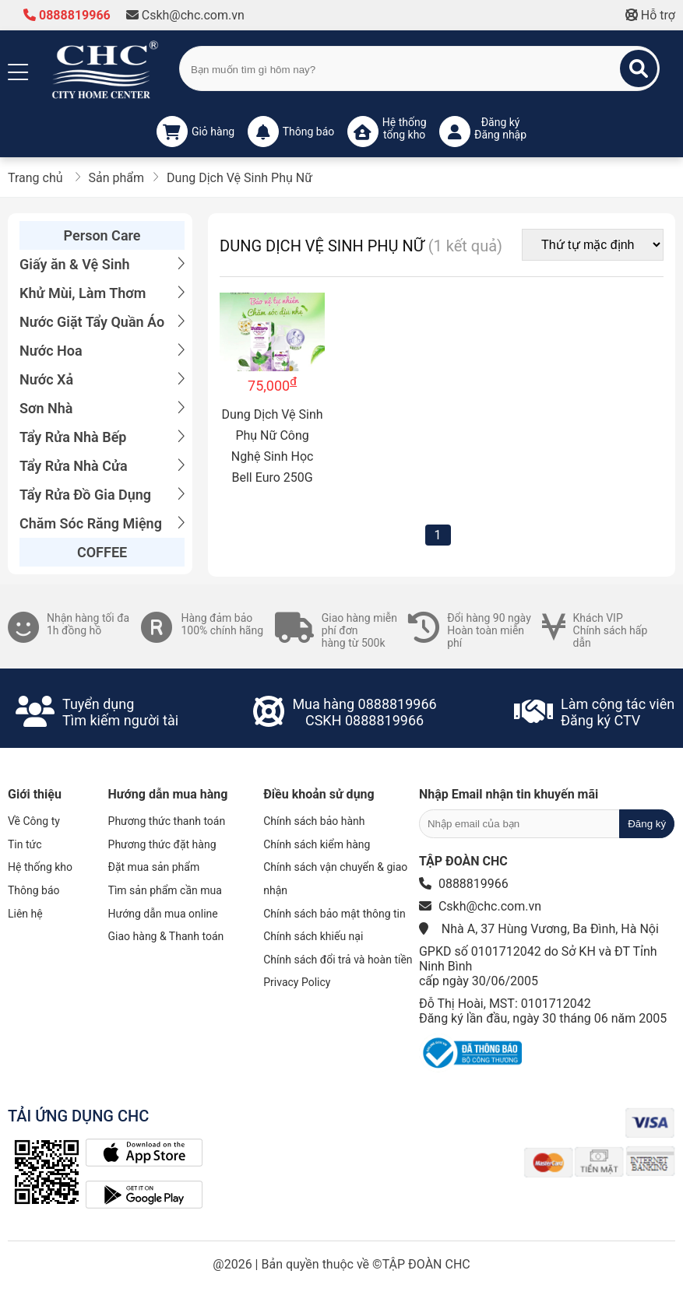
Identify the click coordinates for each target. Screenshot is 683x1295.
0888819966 (67, 15)
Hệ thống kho (40, 867)
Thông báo (34, 890)
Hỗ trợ (650, 15)
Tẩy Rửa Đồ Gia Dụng (102, 494)
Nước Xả (102, 379)
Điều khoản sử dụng (318, 794)
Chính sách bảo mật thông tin (334, 913)
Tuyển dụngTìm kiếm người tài (120, 712)
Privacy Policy (296, 982)
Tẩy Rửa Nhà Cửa (102, 466)
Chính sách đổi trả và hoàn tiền (337, 959)
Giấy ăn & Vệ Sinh (102, 264)
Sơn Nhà (102, 408)
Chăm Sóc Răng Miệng (102, 523)
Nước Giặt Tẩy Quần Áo (102, 322)
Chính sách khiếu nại (313, 936)
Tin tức (25, 844)
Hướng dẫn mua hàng (168, 794)
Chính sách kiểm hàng (316, 844)
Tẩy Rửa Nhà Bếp (102, 437)
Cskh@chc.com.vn (185, 15)
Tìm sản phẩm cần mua (165, 890)
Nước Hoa (102, 350)
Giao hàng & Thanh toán (166, 936)
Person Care (102, 235)
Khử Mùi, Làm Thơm (102, 293)
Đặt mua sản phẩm (154, 867)
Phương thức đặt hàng (162, 844)
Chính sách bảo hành (313, 821)
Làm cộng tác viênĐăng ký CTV (617, 712)
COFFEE (102, 552)
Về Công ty (34, 821)
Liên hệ (25, 913)
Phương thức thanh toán (167, 821)
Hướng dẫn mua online (163, 913)
